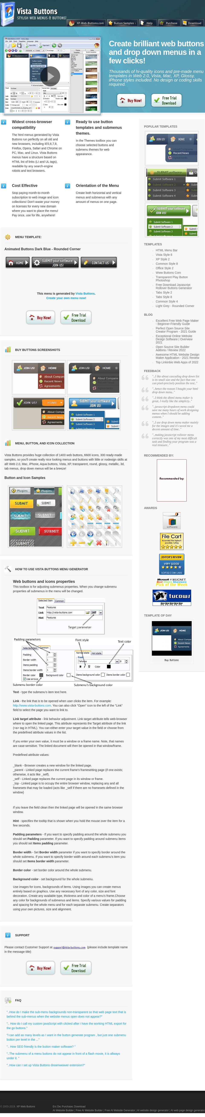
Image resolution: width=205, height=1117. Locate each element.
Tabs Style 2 (164, 292)
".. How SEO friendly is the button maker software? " (41, 1046)
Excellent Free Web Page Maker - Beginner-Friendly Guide (177, 322)
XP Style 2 (163, 259)
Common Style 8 (167, 263)
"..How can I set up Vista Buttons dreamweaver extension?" (46, 1065)
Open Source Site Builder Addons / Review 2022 (172, 348)
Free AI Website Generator (120, 1110)
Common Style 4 (167, 301)
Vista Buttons (85, 293)
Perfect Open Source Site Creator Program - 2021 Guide (176, 330)
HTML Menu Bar (167, 250)
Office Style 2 (164, 268)
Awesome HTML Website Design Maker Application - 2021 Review (177, 356)
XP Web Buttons (25, 1106)
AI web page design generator (188, 1110)
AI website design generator (153, 1110)
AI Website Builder (63, 1110)
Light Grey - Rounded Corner (175, 306)
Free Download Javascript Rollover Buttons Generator (174, 286)
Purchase (67, 1106)
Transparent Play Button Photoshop (172, 278)
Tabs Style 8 (164, 297)
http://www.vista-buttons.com (32, 705)
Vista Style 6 (164, 254)
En (54, 1106)
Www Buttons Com (168, 272)
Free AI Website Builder (89, 1110)
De (59, 1106)
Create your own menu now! (66, 298)
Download (79, 1106)
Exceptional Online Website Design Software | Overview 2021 (174, 339)
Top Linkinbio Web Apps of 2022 (177, 362)
